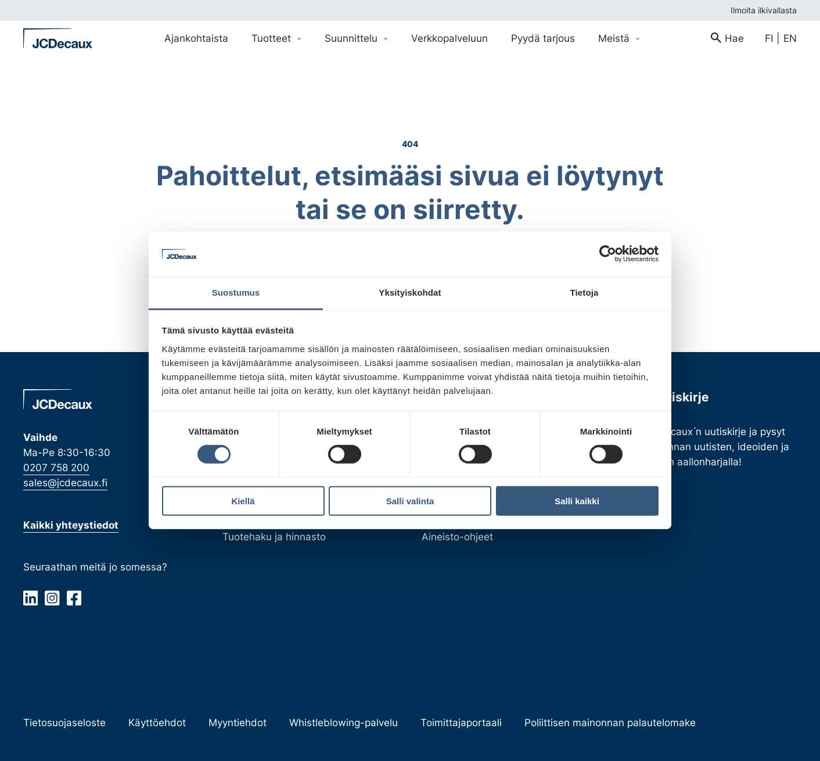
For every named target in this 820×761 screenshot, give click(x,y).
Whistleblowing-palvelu (343, 722)
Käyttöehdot (157, 722)
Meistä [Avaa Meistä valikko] (619, 38)
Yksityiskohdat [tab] (410, 292)
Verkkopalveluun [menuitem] (449, 38)
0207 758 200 (56, 467)
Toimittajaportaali (461, 722)
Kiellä (242, 500)
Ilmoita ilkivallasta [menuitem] (764, 10)
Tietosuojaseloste (64, 722)
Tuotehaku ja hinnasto (274, 536)
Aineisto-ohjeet (457, 536)
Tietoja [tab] (584, 292)
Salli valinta (410, 500)
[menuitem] (727, 38)
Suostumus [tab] (236, 292)
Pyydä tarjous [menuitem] (543, 38)
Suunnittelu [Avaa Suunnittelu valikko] (356, 38)
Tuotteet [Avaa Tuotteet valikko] (276, 38)
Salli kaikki (577, 500)
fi (769, 38)
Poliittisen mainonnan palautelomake (610, 722)
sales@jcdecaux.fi (65, 483)
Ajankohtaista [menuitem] (196, 38)
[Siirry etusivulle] (58, 38)
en (790, 38)
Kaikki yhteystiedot (70, 525)
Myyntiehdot (237, 722)
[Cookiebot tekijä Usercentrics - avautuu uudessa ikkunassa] (608, 254)
